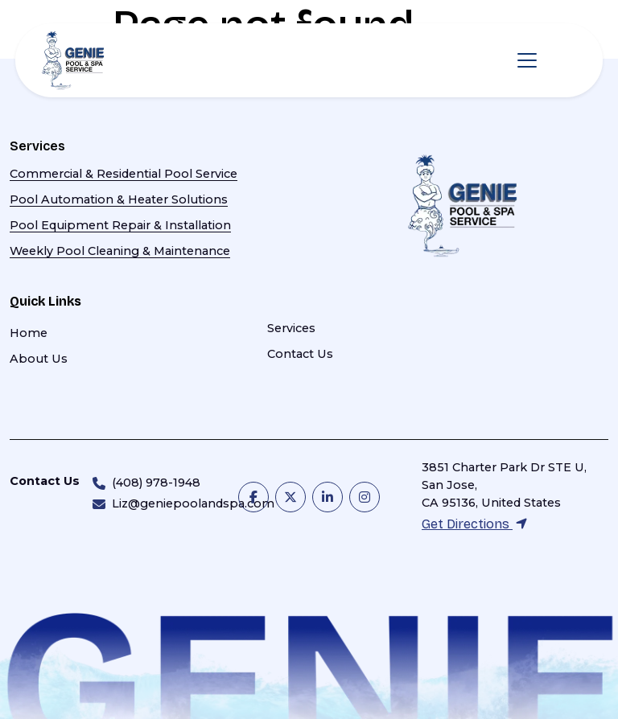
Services (291, 328)
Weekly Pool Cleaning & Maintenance (120, 251)
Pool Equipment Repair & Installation (120, 225)
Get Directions (474, 524)
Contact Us (300, 354)
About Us (39, 358)
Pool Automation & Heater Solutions (119, 199)
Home (28, 333)
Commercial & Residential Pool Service (123, 173)
